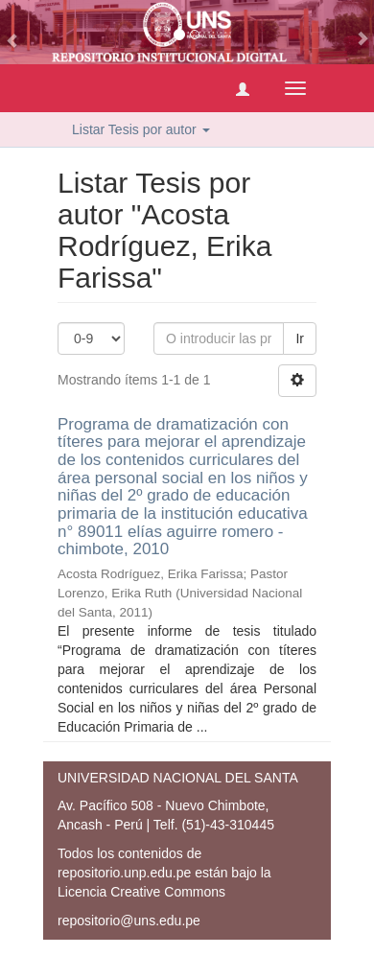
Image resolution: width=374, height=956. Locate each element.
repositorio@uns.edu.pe (129, 920)
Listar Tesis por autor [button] (141, 129)
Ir (299, 338)
